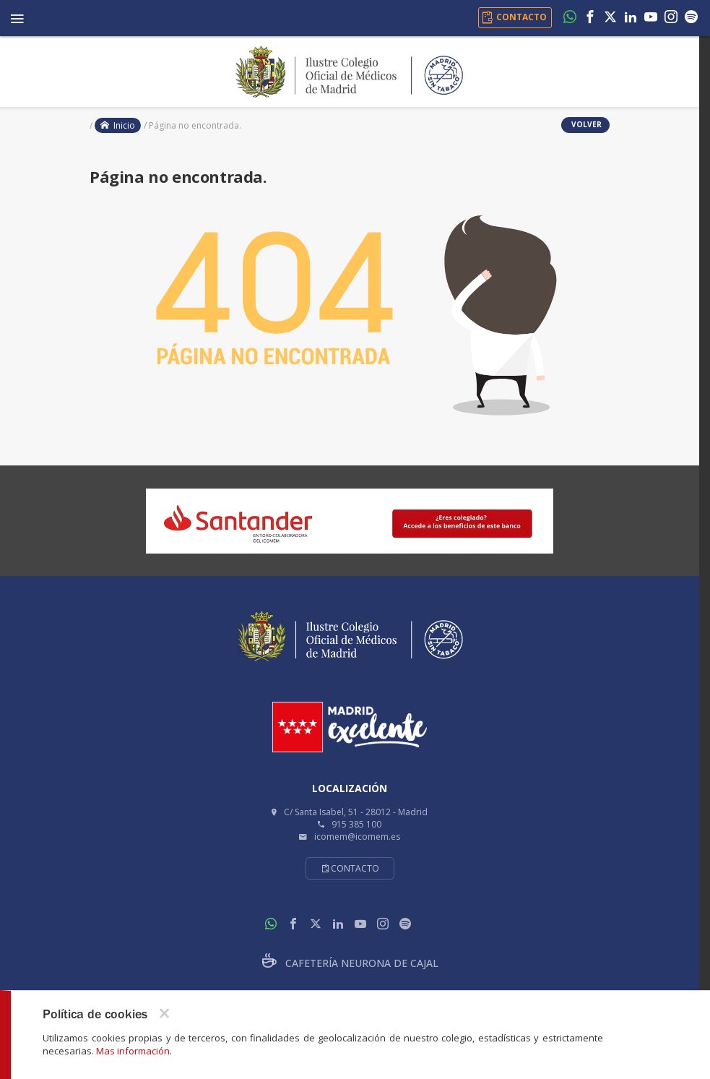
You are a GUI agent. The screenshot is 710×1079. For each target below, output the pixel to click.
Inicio (117, 125)
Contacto (350, 868)
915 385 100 (356, 824)
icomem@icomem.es (357, 836)
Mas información (133, 1050)
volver (585, 124)
